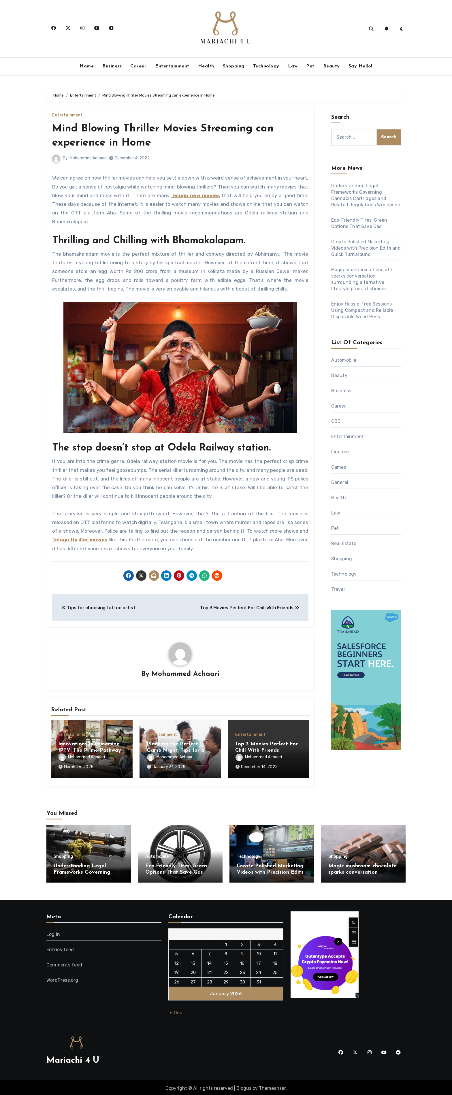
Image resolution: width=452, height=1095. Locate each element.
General (339, 482)
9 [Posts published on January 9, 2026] (242, 952)
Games (338, 467)
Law (293, 66)
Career (138, 66)
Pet (310, 66)
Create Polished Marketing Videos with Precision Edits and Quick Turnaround (366, 248)
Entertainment (172, 66)
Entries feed (60, 948)
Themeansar (272, 1086)
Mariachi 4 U (72, 1058)
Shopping (233, 66)
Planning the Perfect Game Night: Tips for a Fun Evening (175, 750)
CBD (336, 421)
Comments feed (64, 963)
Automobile (344, 360)
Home (87, 66)
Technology (266, 66)
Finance (340, 452)
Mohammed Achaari (88, 158)
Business (112, 66)
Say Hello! (360, 66)
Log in (53, 932)
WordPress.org (62, 978)
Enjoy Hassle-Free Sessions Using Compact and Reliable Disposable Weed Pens (362, 310)
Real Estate (343, 543)
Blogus (243, 1086)
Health (206, 66)
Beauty (331, 66)
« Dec (176, 1011)
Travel (338, 589)
